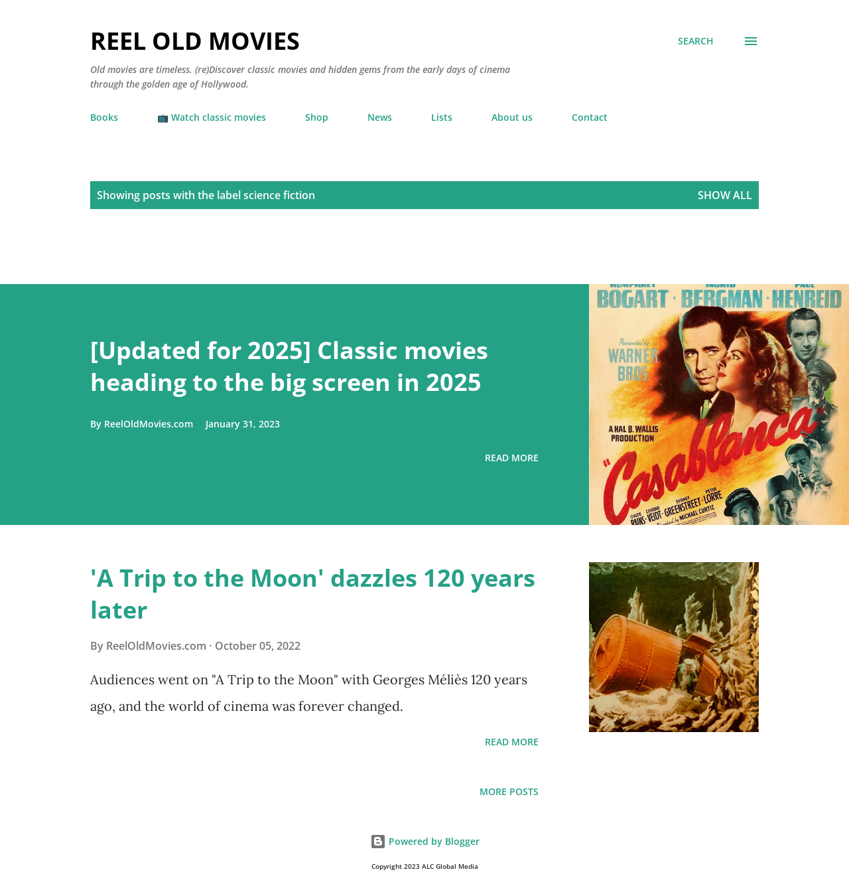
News (379, 117)
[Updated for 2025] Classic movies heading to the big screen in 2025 (289, 366)
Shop (316, 117)
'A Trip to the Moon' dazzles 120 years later (312, 593)
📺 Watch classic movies (211, 117)
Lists (441, 117)
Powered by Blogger (425, 841)
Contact (590, 117)
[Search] (696, 41)
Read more (512, 457)
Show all (725, 195)
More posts (509, 791)
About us (512, 117)
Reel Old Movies (195, 41)
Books (104, 117)
